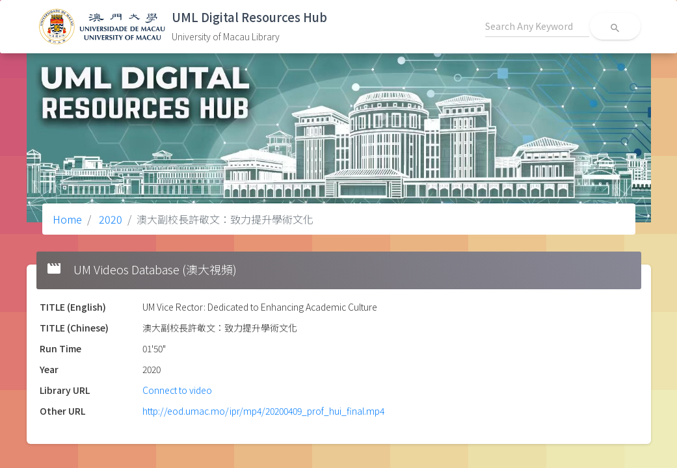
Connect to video (177, 390)
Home (67, 219)
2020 (109, 219)
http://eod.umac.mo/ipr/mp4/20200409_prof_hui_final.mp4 (263, 410)
